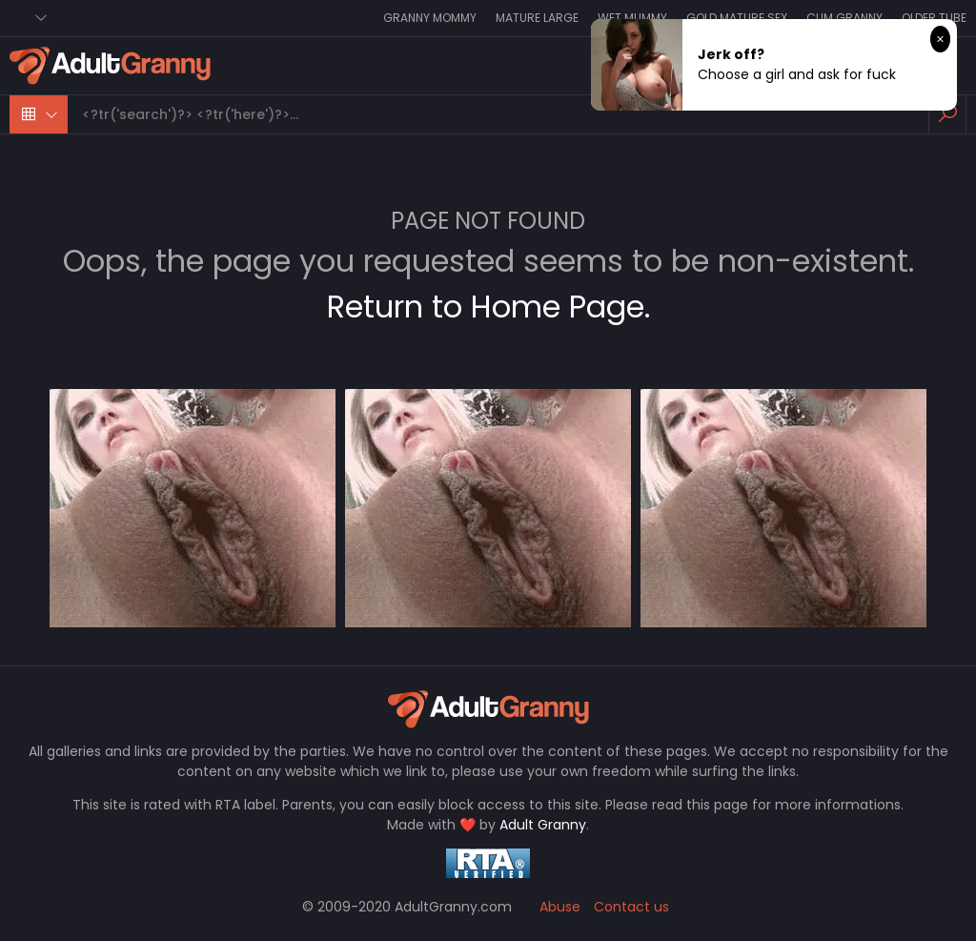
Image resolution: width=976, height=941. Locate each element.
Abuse (559, 906)
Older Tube (934, 18)
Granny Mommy (430, 18)
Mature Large (537, 18)
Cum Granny (844, 18)
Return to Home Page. (488, 306)
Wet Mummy (632, 18)
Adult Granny (542, 824)
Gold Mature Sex (736, 18)
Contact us (631, 906)
